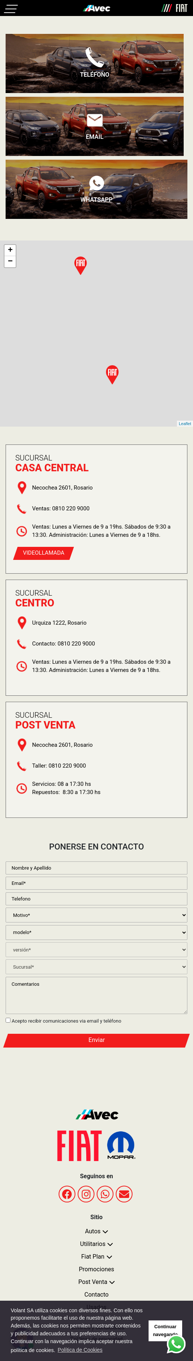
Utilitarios (93, 1243)
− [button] (10, 261)
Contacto (96, 1294)
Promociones (96, 1269)
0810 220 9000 (71, 508)
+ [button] (10, 250)
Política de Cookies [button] (80, 1350)
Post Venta (93, 1281)
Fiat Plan (92, 1256)
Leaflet (185, 423)
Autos (93, 1231)
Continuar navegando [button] (165, 1330)
